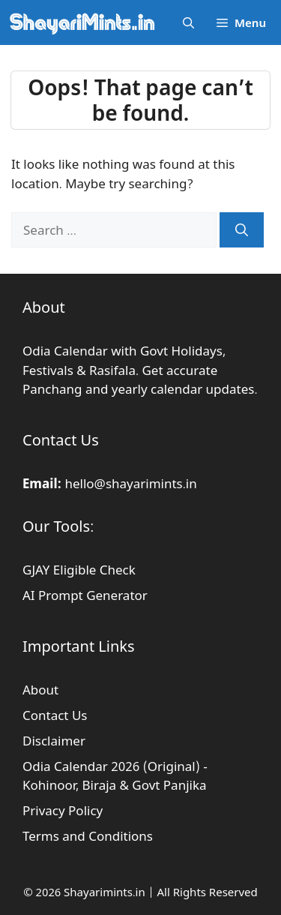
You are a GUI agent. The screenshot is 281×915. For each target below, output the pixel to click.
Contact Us (54, 715)
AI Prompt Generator (85, 595)
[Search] (242, 230)
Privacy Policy (62, 810)
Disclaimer (53, 740)
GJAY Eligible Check (79, 569)
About (40, 689)
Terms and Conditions (87, 835)
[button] (188, 22)
